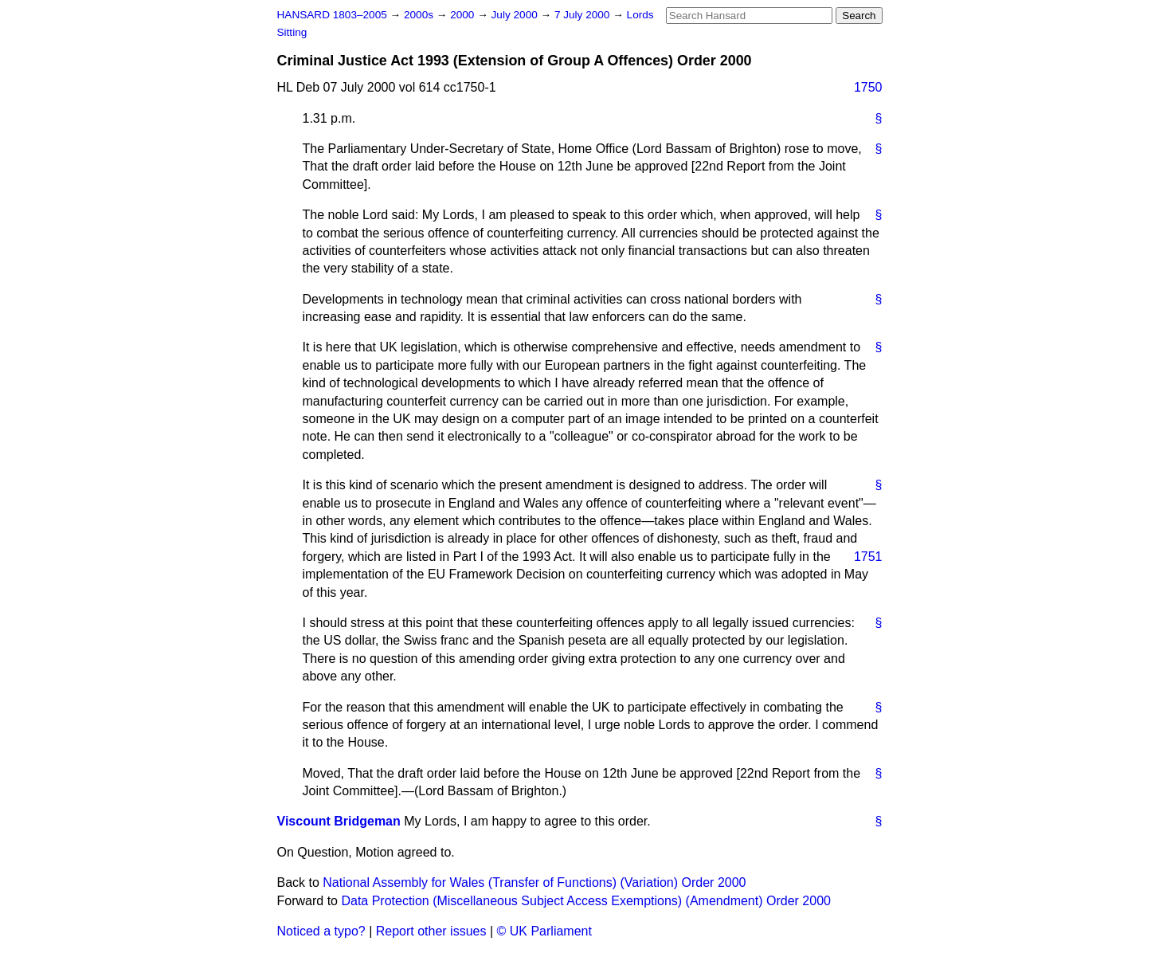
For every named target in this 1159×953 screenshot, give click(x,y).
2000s (420, 15)
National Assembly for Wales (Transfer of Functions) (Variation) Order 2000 (534, 882)
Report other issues (431, 931)
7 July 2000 (583, 15)
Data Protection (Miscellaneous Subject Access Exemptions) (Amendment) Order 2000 (586, 901)
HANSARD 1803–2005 (332, 15)
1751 (868, 556)
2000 (463, 15)
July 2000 (516, 15)
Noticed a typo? (321, 931)
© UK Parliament (544, 931)
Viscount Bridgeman (339, 821)
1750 (868, 87)
